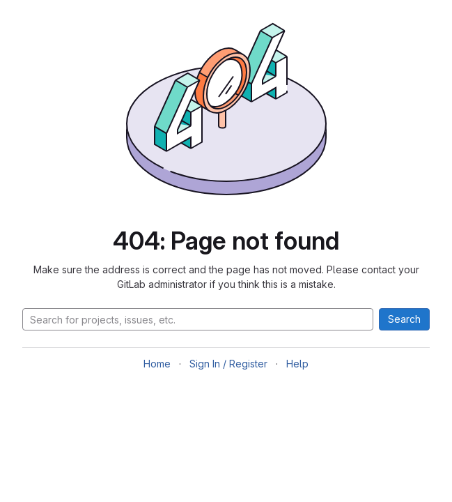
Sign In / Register (228, 364)
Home (157, 364)
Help (297, 364)
